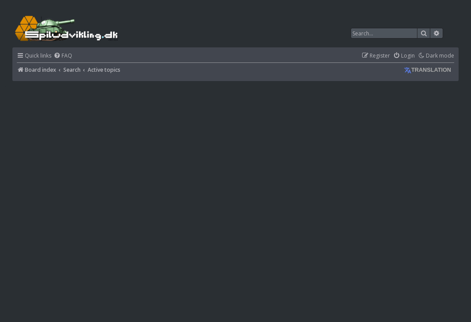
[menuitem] (63, 56)
